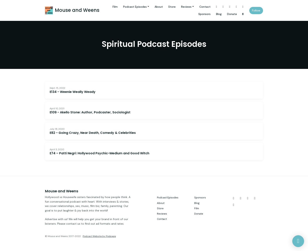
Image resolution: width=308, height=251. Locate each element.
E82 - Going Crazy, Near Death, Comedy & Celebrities (93, 133)
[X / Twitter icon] (234, 198)
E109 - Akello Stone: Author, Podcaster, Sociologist (90, 112)
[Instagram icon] (241, 198)
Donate (232, 14)
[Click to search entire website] (243, 14)
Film (115, 6)
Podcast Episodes (135, 6)
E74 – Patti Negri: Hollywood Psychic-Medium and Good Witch (99, 153)
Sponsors (204, 14)
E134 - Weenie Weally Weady (72, 92)
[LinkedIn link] (243, 6)
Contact (205, 6)
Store (172, 6)
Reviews (186, 6)
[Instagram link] (223, 6)
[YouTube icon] (255, 198)
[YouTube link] (236, 6)
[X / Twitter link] (216, 6)
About (159, 6)
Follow (256, 10)
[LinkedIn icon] (234, 205)
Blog (219, 14)
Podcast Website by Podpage (99, 236)
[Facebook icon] (248, 198)
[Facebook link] (229, 6)
